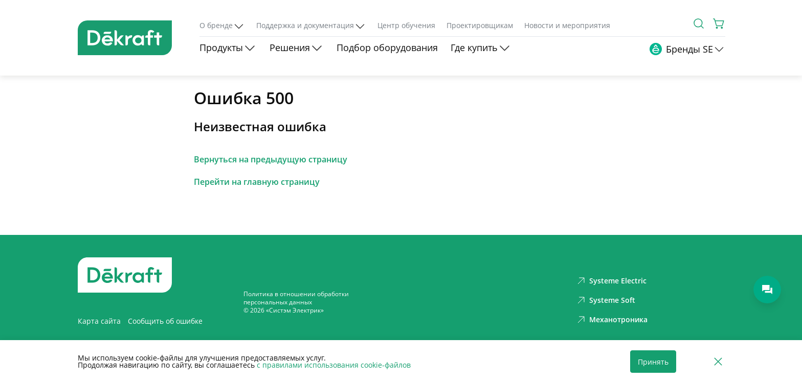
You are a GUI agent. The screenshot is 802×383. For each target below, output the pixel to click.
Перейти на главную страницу (257, 182)
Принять (653, 362)
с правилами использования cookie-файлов (334, 365)
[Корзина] (719, 23)
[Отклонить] (718, 361)
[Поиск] (699, 23)
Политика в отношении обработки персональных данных (296, 298)
